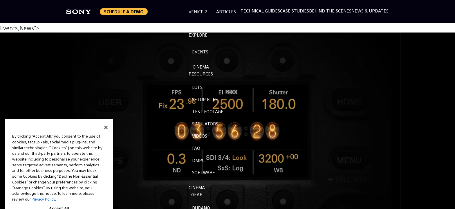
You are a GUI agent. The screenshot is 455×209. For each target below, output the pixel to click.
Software (203, 172)
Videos (199, 135)
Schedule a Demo (124, 11)
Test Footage (207, 111)
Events (200, 51)
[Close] (106, 133)
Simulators (205, 123)
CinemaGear (197, 191)
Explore (198, 34)
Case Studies (294, 10)
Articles (226, 11)
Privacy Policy (43, 204)
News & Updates (370, 10)
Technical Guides (260, 10)
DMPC (198, 160)
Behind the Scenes (330, 10)
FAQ (196, 148)
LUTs (197, 87)
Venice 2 (198, 11)
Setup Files (205, 99)
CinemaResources (201, 70)
